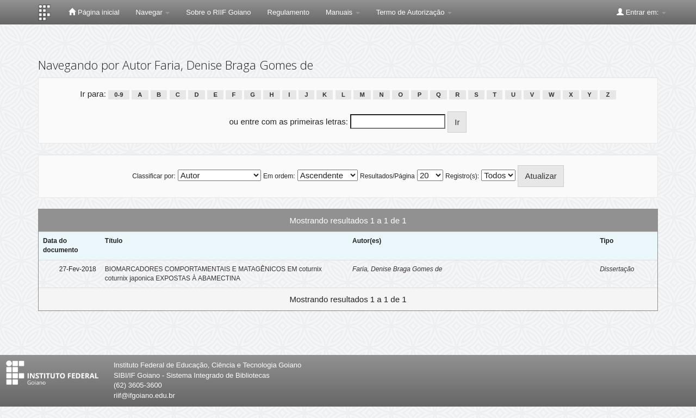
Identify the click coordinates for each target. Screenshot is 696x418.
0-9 (118, 94)
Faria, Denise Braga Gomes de (397, 269)
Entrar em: (641, 12)
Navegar (153, 12)
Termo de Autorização (414, 12)
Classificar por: (153, 176)
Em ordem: (279, 176)
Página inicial (94, 12)
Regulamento (288, 12)
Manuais (343, 12)
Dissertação (617, 269)
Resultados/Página (387, 176)
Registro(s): (462, 176)
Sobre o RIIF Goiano (218, 12)
